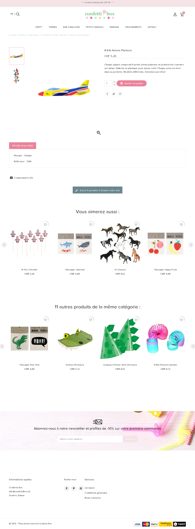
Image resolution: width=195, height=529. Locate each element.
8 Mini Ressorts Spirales (165, 365)
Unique (28, 155)
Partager (107, 94)
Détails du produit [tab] (22, 145)
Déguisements (134, 27)
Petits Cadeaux (95, 27)
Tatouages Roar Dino (29, 365)
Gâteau (153, 27)
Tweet (113, 94)
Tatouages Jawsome (75, 269)
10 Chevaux (120, 269)
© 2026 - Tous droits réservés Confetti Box (30, 523)
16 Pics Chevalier (29, 269)
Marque (18, 155)
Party (40, 27)
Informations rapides (20, 479)
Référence (19, 161)
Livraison (89, 487)
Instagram (81, 488)
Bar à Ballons (72, 27)
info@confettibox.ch (19, 491)
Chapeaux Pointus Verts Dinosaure (120, 365)
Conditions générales (96, 492)
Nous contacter (93, 497)
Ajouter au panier (131, 83)
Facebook (66, 488)
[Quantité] (108, 83)
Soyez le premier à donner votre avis (97, 190)
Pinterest (120, 94)
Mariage (115, 27)
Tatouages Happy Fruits (165, 269)
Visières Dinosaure (75, 365)
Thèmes (54, 27)
